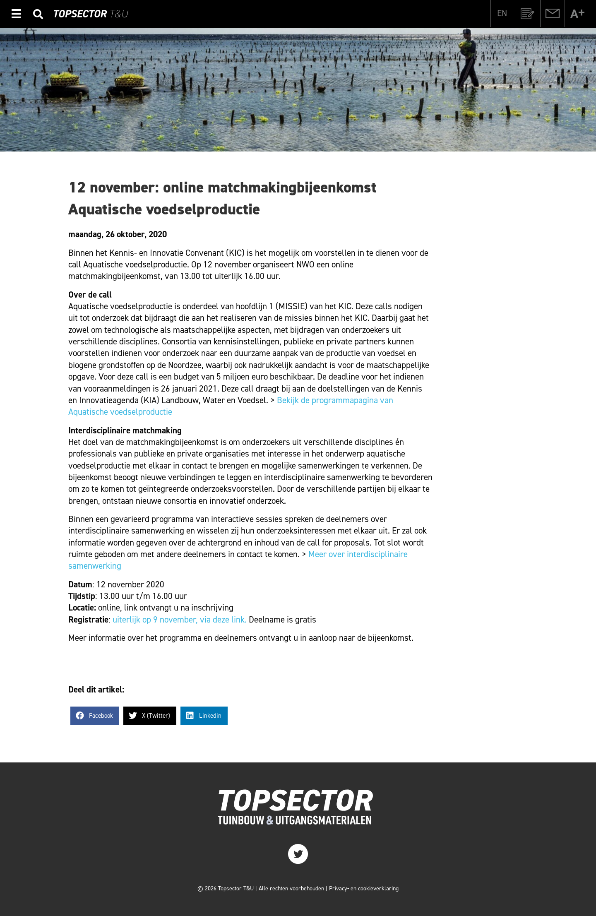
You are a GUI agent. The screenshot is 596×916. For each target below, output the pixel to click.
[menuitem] (502, 13)
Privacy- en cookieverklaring (364, 888)
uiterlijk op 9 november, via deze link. (180, 619)
